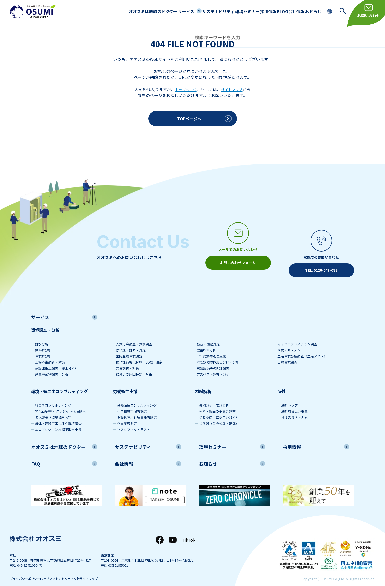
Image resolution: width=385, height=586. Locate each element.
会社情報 (290, 11)
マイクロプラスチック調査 (297, 336)
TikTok (188, 532)
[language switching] (330, 11)
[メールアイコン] (238, 246)
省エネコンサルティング (53, 397)
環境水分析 (43, 348)
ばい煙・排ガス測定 (131, 342)
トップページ (184, 89)
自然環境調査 (287, 354)
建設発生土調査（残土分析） (56, 360)
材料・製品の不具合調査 (217, 403)
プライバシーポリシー (26, 571)
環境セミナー (227, 11)
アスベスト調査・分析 (213, 366)
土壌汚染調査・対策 (50, 354)
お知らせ (311, 11)
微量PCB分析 (206, 342)
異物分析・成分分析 (214, 397)
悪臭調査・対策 (127, 360)
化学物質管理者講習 (132, 403)
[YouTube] (173, 532)
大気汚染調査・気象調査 (134, 336)
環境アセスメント (290, 342)
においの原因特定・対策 (134, 366)
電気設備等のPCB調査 (213, 360)
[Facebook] (160, 532)
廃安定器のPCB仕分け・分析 (218, 354)
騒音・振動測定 (208, 336)
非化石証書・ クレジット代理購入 (60, 403)
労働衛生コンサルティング (137, 397)
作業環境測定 (127, 415)
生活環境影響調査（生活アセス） (302, 348)
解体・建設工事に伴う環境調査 (58, 415)
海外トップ (289, 397)
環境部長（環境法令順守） (55, 409)
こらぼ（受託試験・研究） (219, 415)
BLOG (271, 11)
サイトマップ (233, 89)
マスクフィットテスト (133, 422)
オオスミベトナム (294, 409)
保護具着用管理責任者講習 (137, 409)
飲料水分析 (43, 342)
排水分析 (41, 336)
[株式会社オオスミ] (33, 11)
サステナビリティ (195, 11)
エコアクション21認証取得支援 (58, 422)
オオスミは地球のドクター (122, 11)
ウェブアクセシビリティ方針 (70, 571)
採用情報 (252, 11)
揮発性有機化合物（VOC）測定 (139, 354)
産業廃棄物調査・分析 (51, 366)
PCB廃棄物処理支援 (211, 348)
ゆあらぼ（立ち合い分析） (219, 409)
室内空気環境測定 (129, 348)
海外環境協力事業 (294, 403)
